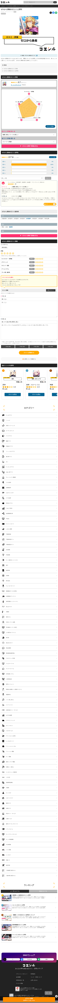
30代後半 (28, 218)
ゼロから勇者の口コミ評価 (11, 68)
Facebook (29, 959)
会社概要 (18, 977)
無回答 (11, 227)
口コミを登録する (29, 352)
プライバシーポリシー (21, 974)
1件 (37, 55)
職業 (3, 231)
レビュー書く (53, 157)
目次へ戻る (48, 993)
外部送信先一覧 (20, 980)
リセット (48, 178)
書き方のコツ (51, 290)
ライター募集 (19, 983)
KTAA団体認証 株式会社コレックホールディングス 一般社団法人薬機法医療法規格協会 (11, 996)
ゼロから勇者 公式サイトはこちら (29, 999)
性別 (3, 224)
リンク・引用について (36, 977)
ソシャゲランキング (16, 85)
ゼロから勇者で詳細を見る (30, 146)
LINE (46, 959)
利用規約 (33, 974)
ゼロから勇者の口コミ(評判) (11, 70)
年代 (3, 216)
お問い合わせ (34, 980)
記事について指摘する (30, 359)
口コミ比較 (50, 126)
